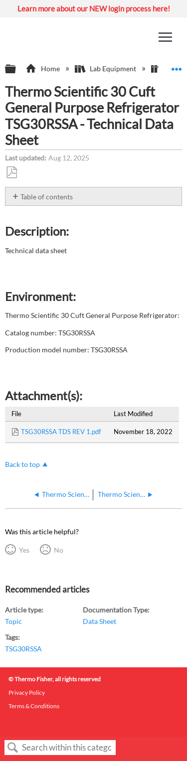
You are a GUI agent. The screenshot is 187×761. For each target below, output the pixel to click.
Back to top (22, 464)
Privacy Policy (26, 692)
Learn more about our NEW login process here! (93, 8)
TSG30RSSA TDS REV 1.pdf (61, 432)
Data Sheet (99, 621)
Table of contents (46, 196)
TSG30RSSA (23, 648)
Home (43, 68)
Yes (24, 550)
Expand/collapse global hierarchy (17, 69)
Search (13, 748)
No (58, 550)
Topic (13, 621)
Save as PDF (11, 172)
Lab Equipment (106, 68)
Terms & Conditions (33, 706)
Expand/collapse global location (176, 66)
